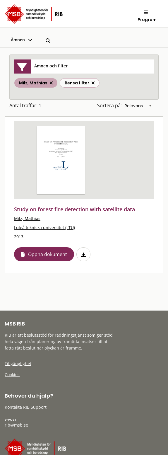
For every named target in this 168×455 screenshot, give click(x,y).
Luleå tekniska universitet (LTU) (44, 227)
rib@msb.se (16, 425)
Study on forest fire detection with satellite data (74, 209)
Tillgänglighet (18, 363)
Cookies (12, 374)
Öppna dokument (47, 254)
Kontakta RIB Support (26, 407)
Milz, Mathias (27, 218)
